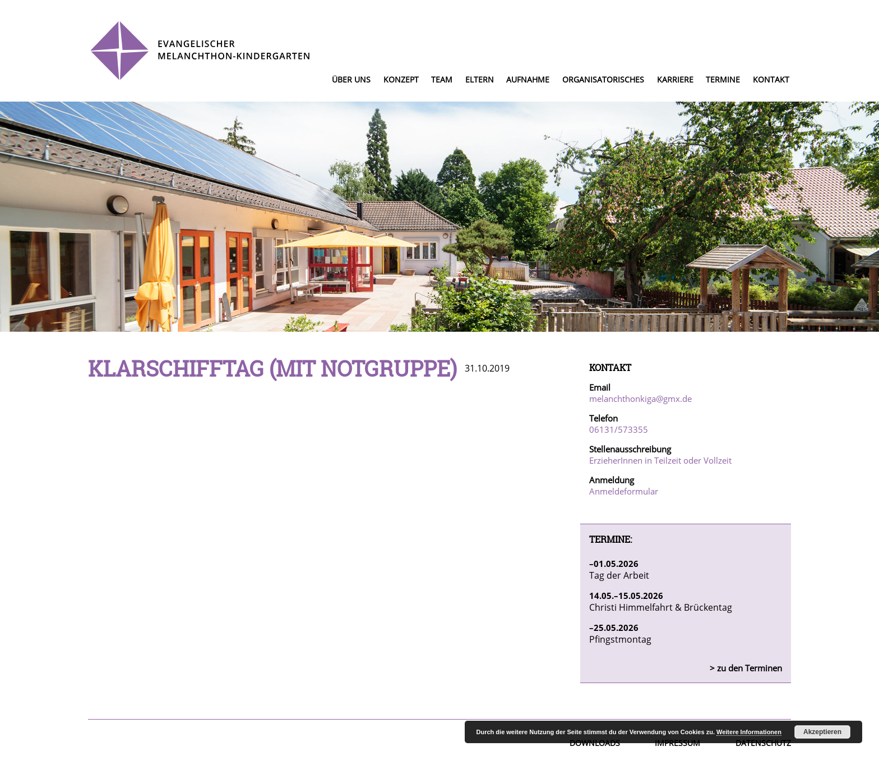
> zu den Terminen (746, 668)
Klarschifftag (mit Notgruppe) (272, 368)
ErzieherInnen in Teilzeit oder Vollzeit (660, 460)
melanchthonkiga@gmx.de (640, 398)
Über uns (351, 79)
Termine (723, 79)
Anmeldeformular (623, 491)
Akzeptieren (822, 732)
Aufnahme (527, 79)
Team (441, 79)
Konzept (401, 79)
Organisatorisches (603, 79)
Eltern (479, 79)
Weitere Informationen (748, 732)
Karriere (675, 79)
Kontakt (771, 79)
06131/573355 (618, 429)
